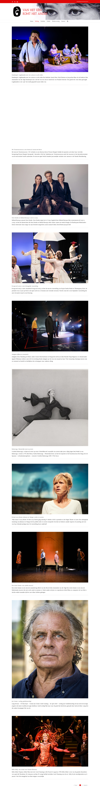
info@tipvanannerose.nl (82, 1)
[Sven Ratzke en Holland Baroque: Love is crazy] (50, 189)
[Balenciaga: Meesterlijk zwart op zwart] (50, 407)
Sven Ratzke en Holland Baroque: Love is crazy (25, 218)
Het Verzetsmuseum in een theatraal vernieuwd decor (27, 149)
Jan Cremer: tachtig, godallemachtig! (21, 701)
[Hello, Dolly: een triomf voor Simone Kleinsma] (50, 741)
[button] (67, 21)
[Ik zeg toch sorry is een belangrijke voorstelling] (50, 257)
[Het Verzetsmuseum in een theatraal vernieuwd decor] (50, 118)
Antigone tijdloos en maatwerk (20, 354)
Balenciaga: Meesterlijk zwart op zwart (22, 449)
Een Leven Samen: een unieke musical (22, 585)
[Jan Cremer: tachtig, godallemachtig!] (50, 649)
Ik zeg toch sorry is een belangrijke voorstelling (25, 286)
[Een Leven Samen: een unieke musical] (50, 557)
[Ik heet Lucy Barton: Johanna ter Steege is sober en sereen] (50, 489)
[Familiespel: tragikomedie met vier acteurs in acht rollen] (50, 49)
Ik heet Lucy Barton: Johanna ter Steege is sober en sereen (28, 517)
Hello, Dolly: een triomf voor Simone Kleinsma (24, 769)
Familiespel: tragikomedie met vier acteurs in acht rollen (27, 75)
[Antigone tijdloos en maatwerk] (50, 326)
